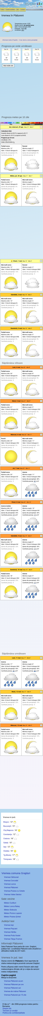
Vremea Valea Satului (12, 894)
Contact (23, 9)
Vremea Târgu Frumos (13, 939)
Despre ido (7, 1008)
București (7, 826)
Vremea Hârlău (10, 932)
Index (2, 9)
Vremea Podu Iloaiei (12, 935)
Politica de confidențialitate (14, 1013)
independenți (12, 972)
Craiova (6, 838)
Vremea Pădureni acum (13, 981)
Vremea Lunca (10, 884)
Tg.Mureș (7, 855)
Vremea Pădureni (11, 887)
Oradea (6, 851)
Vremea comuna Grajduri (15, 873)
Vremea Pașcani (10, 929)
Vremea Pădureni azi (12, 988)
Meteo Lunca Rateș (12, 906)
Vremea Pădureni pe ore (14, 984)
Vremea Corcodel (11, 880)
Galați (5, 843)
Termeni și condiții (10, 1011)
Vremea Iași (9, 925)
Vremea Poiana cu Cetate (14, 891)
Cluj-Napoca (8, 830)
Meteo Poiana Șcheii (12, 917)
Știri (18, 9)
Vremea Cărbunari (11, 877)
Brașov (6, 822)
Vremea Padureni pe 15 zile (15, 995)
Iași (4, 847)
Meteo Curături (10, 903)
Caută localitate (10, 9)
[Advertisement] (21, 90)
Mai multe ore (8, 66)
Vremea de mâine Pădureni (15, 991)
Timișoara (7, 859)
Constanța (7, 834)
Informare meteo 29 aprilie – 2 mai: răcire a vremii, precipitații (19, 40)
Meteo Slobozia (10, 910)
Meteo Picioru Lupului (13, 913)
